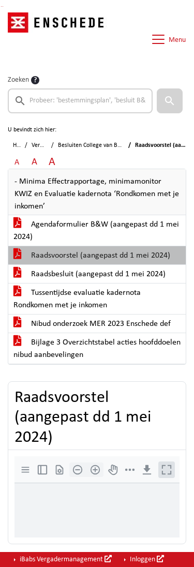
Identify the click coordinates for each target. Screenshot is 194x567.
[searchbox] (80, 100)
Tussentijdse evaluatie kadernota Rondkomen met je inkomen (77, 299)
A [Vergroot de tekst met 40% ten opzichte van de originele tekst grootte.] (52, 162)
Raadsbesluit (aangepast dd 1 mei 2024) (89, 274)
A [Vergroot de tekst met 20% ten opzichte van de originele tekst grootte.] (34, 162)
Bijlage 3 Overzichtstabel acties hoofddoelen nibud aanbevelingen (97, 348)
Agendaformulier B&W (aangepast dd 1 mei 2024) (96, 230)
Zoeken (18, 80)
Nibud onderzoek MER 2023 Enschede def (92, 324)
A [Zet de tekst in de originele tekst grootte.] (16, 162)
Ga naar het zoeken (1, 6)
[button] (170, 100)
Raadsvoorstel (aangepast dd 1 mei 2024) (91, 255)
